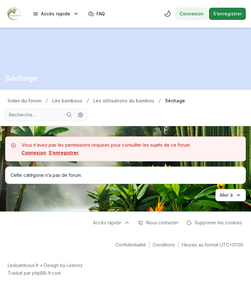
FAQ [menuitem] (96, 14)
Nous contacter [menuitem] (158, 223)
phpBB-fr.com (46, 273)
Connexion (33, 152)
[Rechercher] (69, 114)
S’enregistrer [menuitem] (227, 13)
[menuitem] (56, 14)
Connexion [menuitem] (192, 13)
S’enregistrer (64, 152)
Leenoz (75, 265)
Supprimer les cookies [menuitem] (214, 223)
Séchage (21, 78)
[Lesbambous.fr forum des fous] (13, 13)
